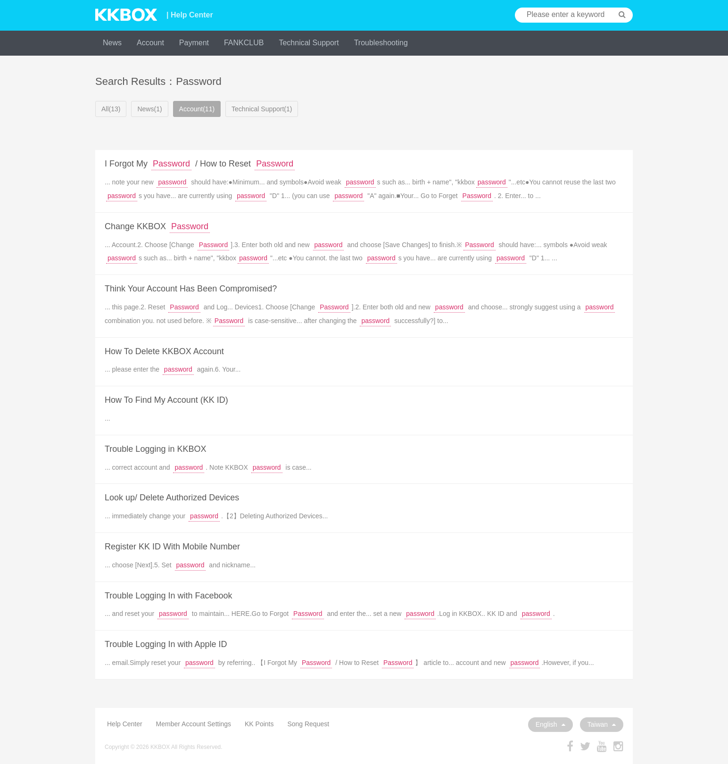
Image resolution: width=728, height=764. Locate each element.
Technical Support (309, 43)
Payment (194, 43)
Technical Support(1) (262, 109)
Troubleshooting (381, 43)
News (112, 43)
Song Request (308, 724)
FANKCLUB (244, 43)
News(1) (149, 109)
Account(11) (197, 109)
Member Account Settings (194, 724)
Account (150, 43)
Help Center (124, 724)
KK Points (259, 724)
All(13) (110, 109)
